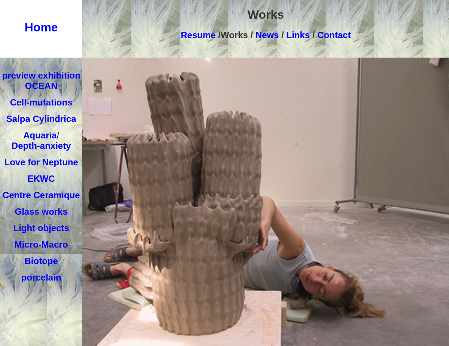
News (266, 35)
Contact (334, 35)
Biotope (41, 261)
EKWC (41, 179)
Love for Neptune (41, 162)
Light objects (41, 228)
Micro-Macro (41, 244)
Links (298, 35)
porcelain (41, 277)
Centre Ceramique (41, 195)
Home (41, 27)
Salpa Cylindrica (41, 119)
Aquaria (39, 135)
